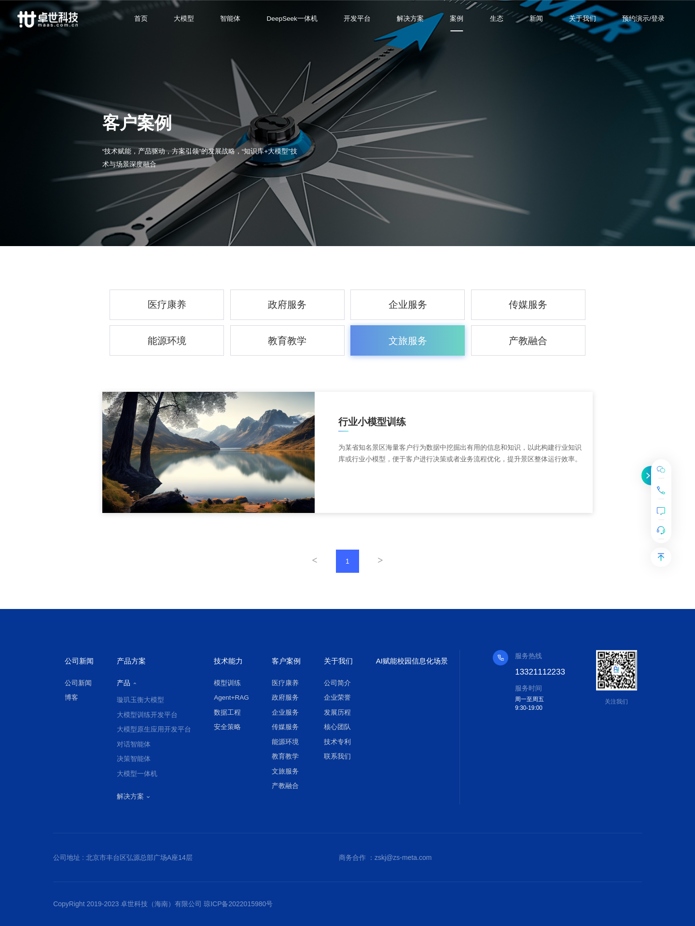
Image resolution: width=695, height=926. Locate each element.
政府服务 (287, 304)
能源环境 (167, 340)
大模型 (184, 18)
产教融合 (528, 340)
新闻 (536, 18)
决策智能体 (134, 758)
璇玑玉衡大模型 (140, 700)
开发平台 (357, 18)
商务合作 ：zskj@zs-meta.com (385, 857)
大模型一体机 (137, 773)
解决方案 (410, 18)
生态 (496, 18)
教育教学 (287, 340)
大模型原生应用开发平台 (154, 729)
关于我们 (582, 18)
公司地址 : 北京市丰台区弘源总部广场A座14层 (123, 857)
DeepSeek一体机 (292, 18)
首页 (141, 18)
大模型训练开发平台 (147, 715)
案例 (456, 18)
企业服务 (408, 304)
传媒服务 (528, 304)
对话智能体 (134, 744)
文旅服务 (408, 340)
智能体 (230, 18)
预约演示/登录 (643, 18)
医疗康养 (167, 304)
